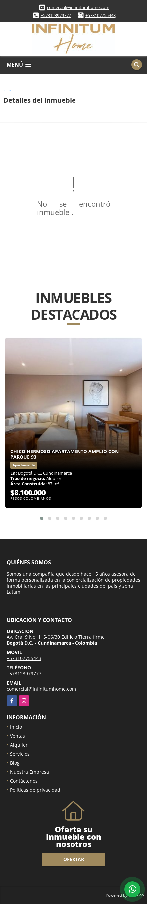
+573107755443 (100, 15)
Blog (15, 763)
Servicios (20, 754)
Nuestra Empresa (29, 772)
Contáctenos (24, 781)
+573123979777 (56, 15)
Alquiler (19, 745)
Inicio (8, 90)
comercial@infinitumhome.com (78, 7)
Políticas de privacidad (35, 790)
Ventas (17, 736)
